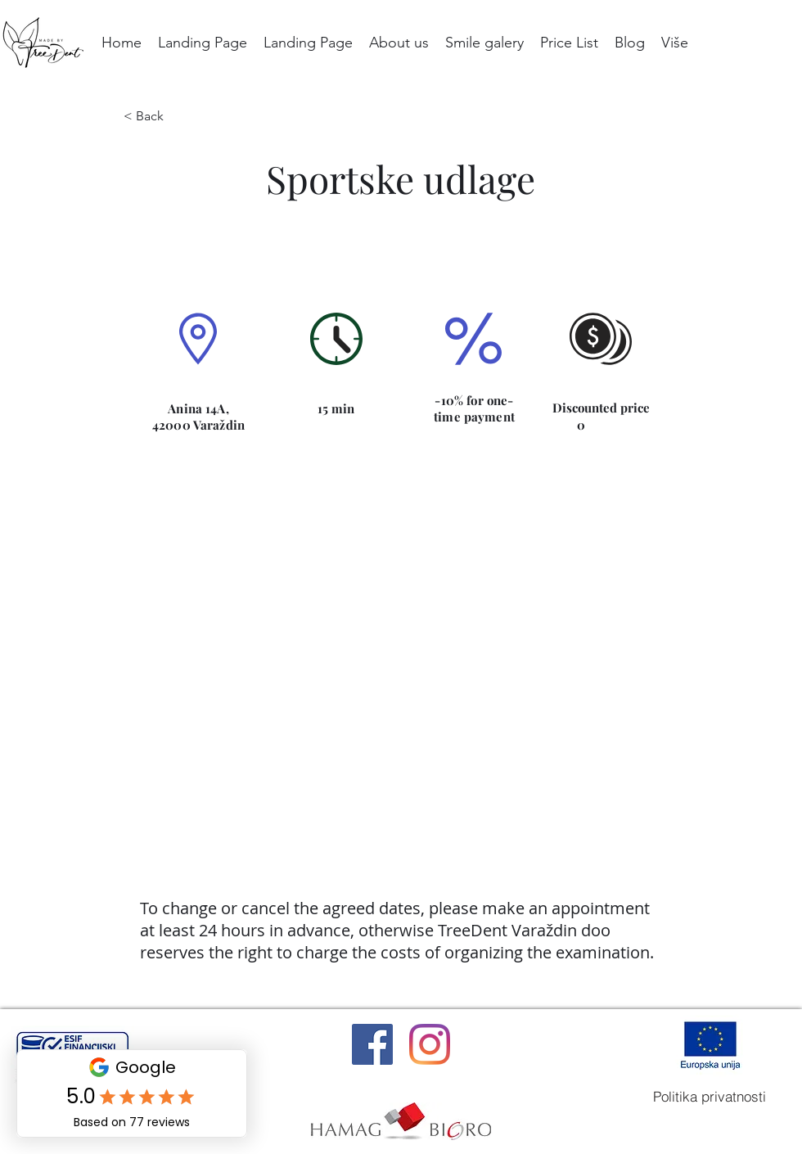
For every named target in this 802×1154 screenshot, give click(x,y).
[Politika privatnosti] (709, 1096)
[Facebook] (372, 1044)
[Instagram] (429, 1044)
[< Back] (161, 116)
